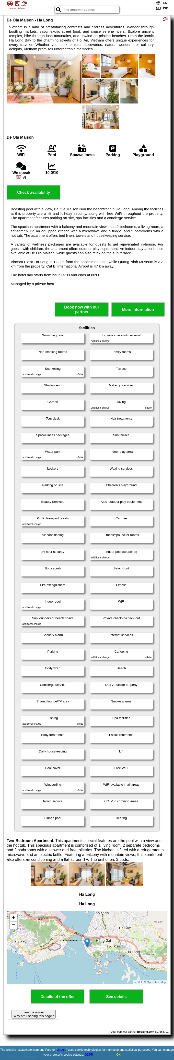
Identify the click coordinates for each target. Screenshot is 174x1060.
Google (61, 1049)
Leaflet (138, 982)
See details (116, 997)
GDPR (89, 1054)
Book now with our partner (81, 309)
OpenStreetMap (156, 982)
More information (138, 310)
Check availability (33, 192)
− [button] (13, 925)
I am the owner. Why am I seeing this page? (33, 1014)
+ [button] (13, 918)
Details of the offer (57, 997)
